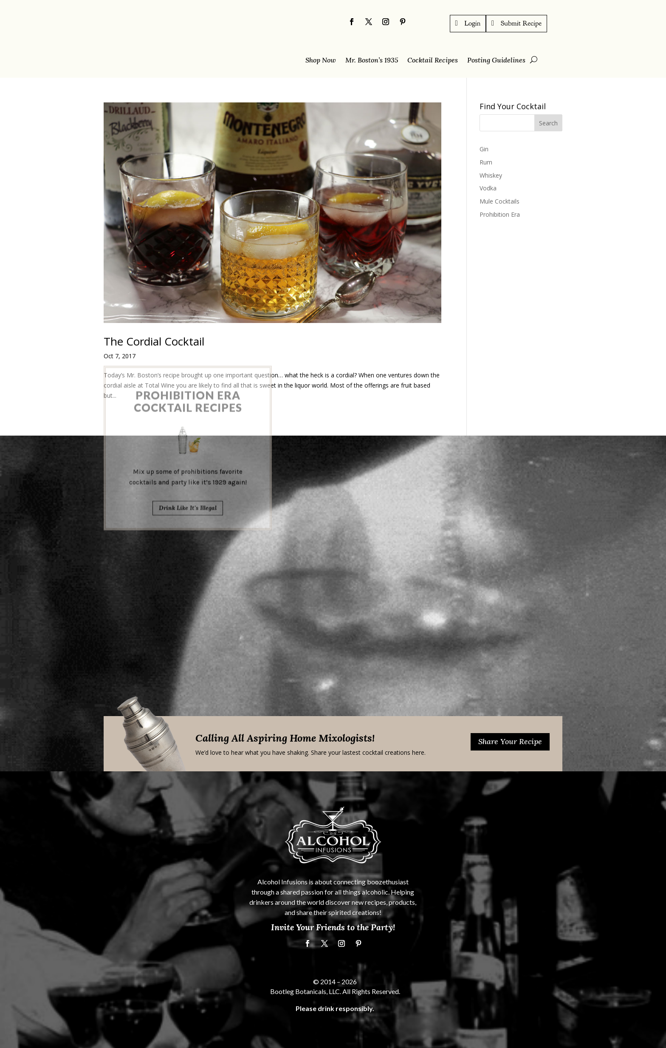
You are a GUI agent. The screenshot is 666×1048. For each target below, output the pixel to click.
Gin (484, 149)
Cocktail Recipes (432, 60)
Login (473, 23)
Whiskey (491, 175)
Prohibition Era (500, 214)
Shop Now (320, 60)
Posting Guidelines (496, 60)
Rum (486, 162)
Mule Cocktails (499, 201)
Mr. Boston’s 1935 (371, 60)
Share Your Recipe (510, 741)
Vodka (488, 188)
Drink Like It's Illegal (188, 456)
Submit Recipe (521, 23)
